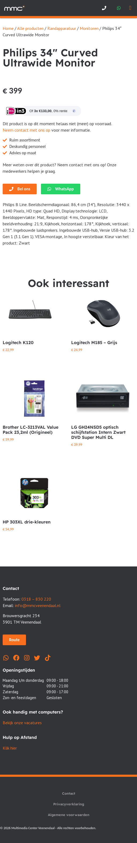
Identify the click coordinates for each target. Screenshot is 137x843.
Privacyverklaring (68, 804)
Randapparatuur (61, 28)
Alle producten (30, 28)
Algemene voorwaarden (68, 815)
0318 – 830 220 (36, 599)
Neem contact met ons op (26, 130)
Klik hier (10, 748)
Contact (68, 793)
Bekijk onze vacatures (22, 722)
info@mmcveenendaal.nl (37, 605)
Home (8, 28)
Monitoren (89, 28)
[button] (130, 8)
